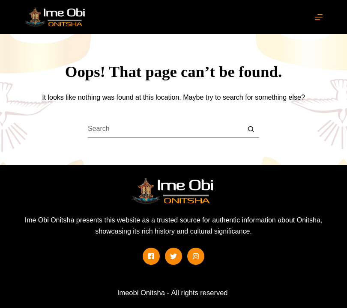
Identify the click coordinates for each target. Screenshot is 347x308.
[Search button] (250, 129)
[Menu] (319, 17)
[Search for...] (165, 129)
